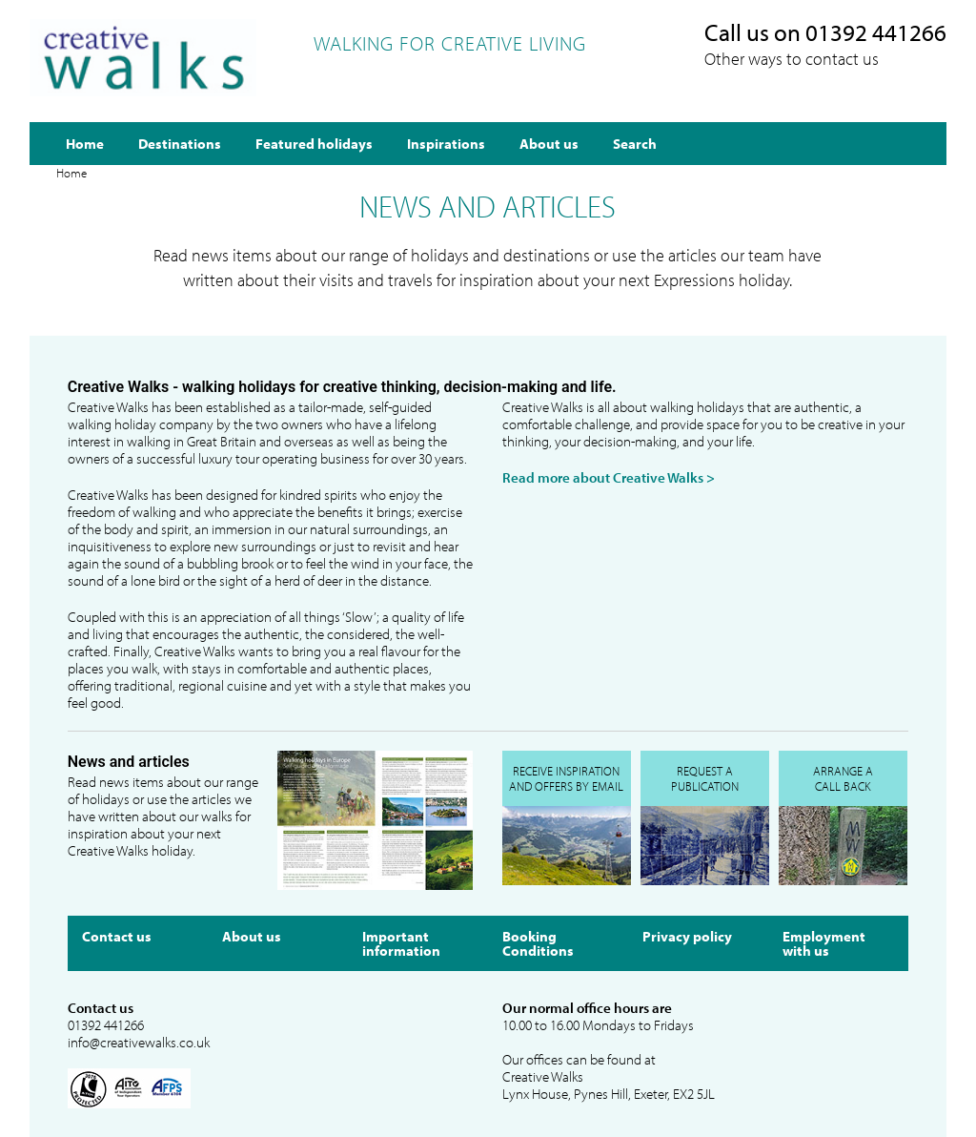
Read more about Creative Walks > (608, 477)
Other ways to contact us (791, 59)
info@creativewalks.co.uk (139, 1042)
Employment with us (824, 943)
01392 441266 (106, 1025)
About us (251, 936)
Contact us (117, 936)
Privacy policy (687, 936)
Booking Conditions (538, 943)
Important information (401, 943)
